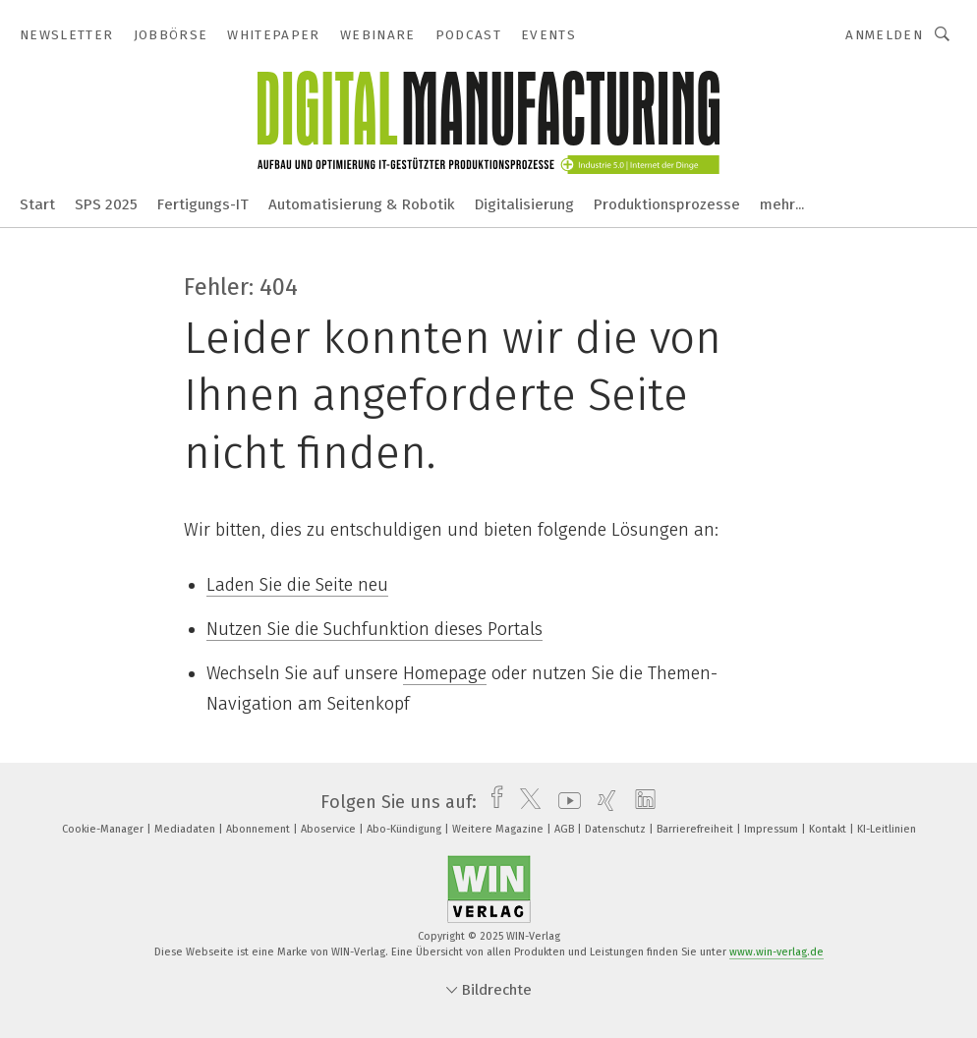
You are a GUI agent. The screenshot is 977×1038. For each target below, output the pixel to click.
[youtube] (564, 802)
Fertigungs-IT (203, 204)
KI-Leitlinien (886, 829)
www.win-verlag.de (776, 952)
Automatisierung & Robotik (361, 204)
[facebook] (492, 802)
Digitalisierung (524, 204)
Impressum (772, 829)
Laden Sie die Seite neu (297, 585)
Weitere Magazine (499, 829)
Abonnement (259, 829)
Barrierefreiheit (696, 829)
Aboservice (330, 829)
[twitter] (525, 802)
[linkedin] (640, 802)
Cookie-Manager (104, 829)
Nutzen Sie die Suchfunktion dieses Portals (374, 629)
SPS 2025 (106, 204)
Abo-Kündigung (405, 829)
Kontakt (829, 829)
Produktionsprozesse (667, 204)
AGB (565, 829)
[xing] (602, 802)
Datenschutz (617, 829)
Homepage (445, 673)
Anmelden (884, 35)
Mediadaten (186, 829)
